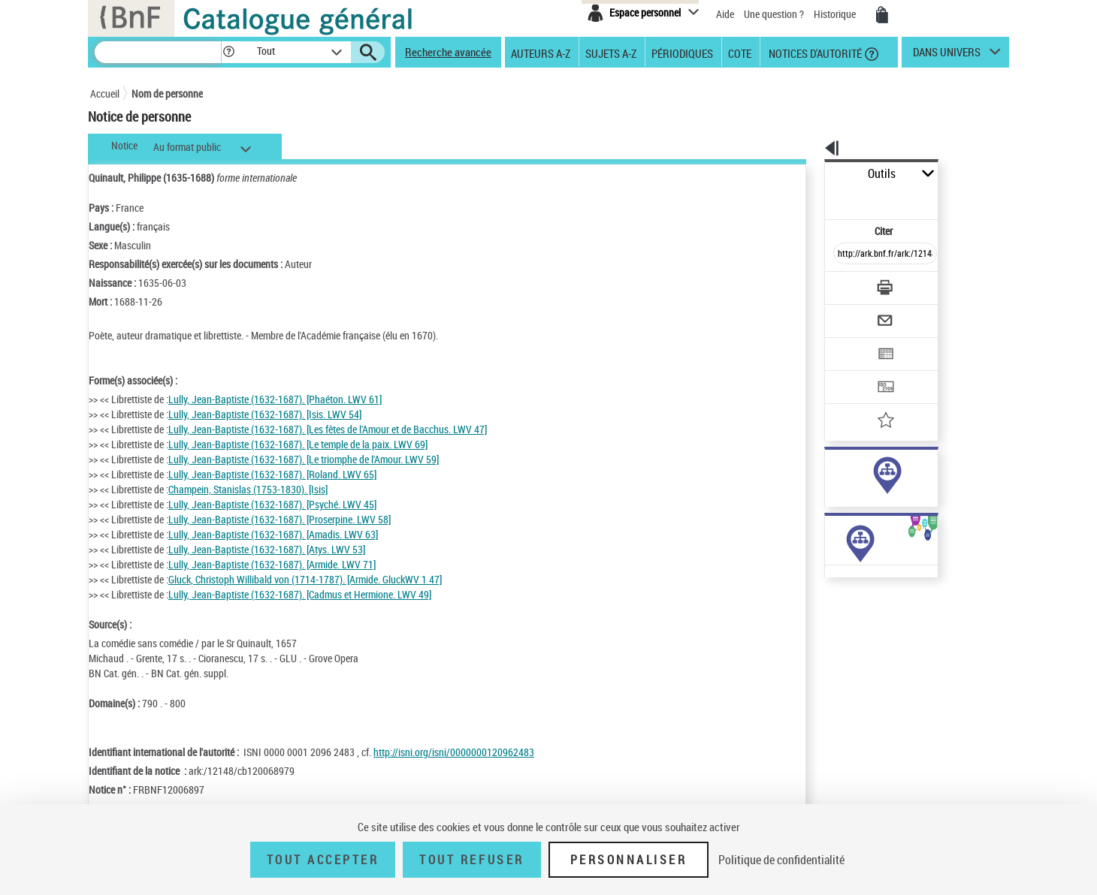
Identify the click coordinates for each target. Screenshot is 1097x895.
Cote (739, 52)
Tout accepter (323, 859)
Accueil (104, 93)
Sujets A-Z (610, 52)
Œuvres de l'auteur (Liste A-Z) (849, 614)
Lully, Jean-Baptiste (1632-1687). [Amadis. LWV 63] (273, 534)
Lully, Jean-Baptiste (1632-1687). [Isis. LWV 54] (264, 414)
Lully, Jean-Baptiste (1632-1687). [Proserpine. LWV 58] (279, 519)
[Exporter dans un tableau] (853, 313)
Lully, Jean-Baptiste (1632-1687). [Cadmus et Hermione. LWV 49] (299, 594)
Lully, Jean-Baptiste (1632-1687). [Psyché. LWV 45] (272, 504)
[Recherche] (158, 52)
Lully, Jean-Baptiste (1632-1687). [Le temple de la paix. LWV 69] (298, 444)
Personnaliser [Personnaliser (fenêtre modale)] (629, 859)
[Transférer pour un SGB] (849, 342)
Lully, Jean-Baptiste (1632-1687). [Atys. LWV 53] (266, 549)
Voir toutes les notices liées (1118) (871, 518)
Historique (836, 14)
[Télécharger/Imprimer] (846, 255)
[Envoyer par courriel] (843, 284)
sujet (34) (829, 487)
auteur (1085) (838, 472)
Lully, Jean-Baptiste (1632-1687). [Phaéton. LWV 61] (275, 399)
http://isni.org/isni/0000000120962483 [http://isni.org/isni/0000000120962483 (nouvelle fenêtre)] (453, 752)
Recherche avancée (448, 51)
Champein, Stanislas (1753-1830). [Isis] (248, 489)
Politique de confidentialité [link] (781, 859)
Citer (819, 198)
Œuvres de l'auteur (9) (834, 599)
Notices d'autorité (814, 52)
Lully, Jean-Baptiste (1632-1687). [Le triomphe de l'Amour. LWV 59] (303, 459)
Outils (808, 174)
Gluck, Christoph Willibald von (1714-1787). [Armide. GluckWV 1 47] (305, 579)
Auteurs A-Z (540, 52)
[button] (228, 52)
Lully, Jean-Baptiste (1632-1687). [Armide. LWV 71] (272, 564)
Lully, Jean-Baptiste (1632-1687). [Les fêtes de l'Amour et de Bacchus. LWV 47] (327, 429)
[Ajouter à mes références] (852, 372)
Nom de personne (167, 93)
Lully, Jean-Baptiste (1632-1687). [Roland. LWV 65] (272, 474)
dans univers (947, 55)
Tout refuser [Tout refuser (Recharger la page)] (471, 859)
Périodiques (682, 52)
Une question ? (774, 14)
